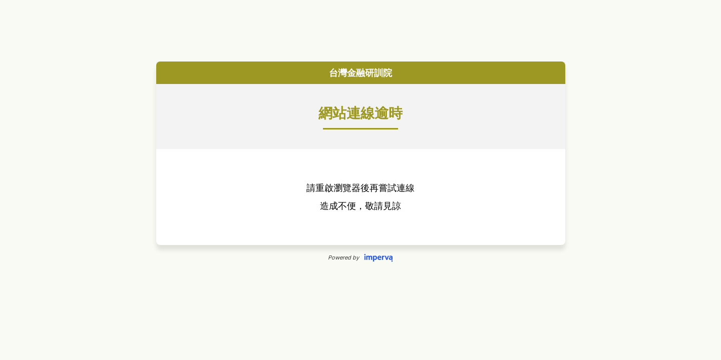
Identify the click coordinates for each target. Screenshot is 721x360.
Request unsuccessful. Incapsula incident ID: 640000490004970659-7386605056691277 (360, 180)
